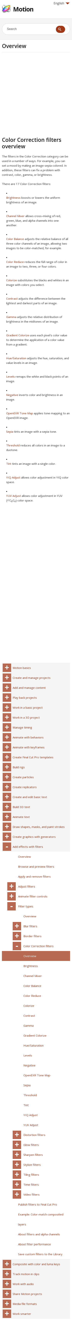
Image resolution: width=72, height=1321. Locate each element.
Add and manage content (29, 688)
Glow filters (31, 1145)
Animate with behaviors (28, 737)
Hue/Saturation (16, 358)
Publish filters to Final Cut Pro (37, 1204)
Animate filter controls (32, 896)
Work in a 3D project (26, 717)
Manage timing (22, 727)
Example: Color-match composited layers (40, 1219)
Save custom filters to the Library (40, 1254)
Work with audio (23, 1284)
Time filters (31, 1184)
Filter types (25, 906)
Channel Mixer (15, 216)
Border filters (32, 936)
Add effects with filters (28, 847)
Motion (23, 9)
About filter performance (34, 1244)
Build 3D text (21, 807)
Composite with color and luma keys (36, 1264)
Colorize (11, 280)
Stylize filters (32, 1165)
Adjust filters (26, 886)
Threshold (13, 445)
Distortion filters (34, 1135)
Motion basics (22, 668)
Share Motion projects (27, 1294)
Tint (8, 464)
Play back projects (25, 697)
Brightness (13, 198)
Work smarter (22, 1314)
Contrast (12, 298)
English (62, 3)
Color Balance (15, 239)
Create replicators (25, 787)
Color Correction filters (38, 946)
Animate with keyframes (29, 747)
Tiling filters (31, 1175)
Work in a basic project (28, 707)
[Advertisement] (36, 94)
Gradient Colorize (17, 335)
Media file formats (25, 1304)
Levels (10, 376)
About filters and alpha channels (39, 1234)
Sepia (9, 431)
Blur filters (30, 926)
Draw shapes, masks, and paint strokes (39, 827)
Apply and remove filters (34, 876)
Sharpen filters (33, 1155)
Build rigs (19, 767)
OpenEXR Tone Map (19, 413)
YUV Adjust (13, 496)
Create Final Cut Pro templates (33, 757)
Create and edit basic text (30, 797)
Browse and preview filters (36, 866)
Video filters (31, 1194)
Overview (24, 856)
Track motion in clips (26, 1274)
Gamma (11, 317)
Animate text (21, 817)
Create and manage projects (31, 678)
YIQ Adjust (13, 477)
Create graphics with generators (34, 837)
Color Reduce (15, 262)
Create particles (23, 777)
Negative (12, 395)
